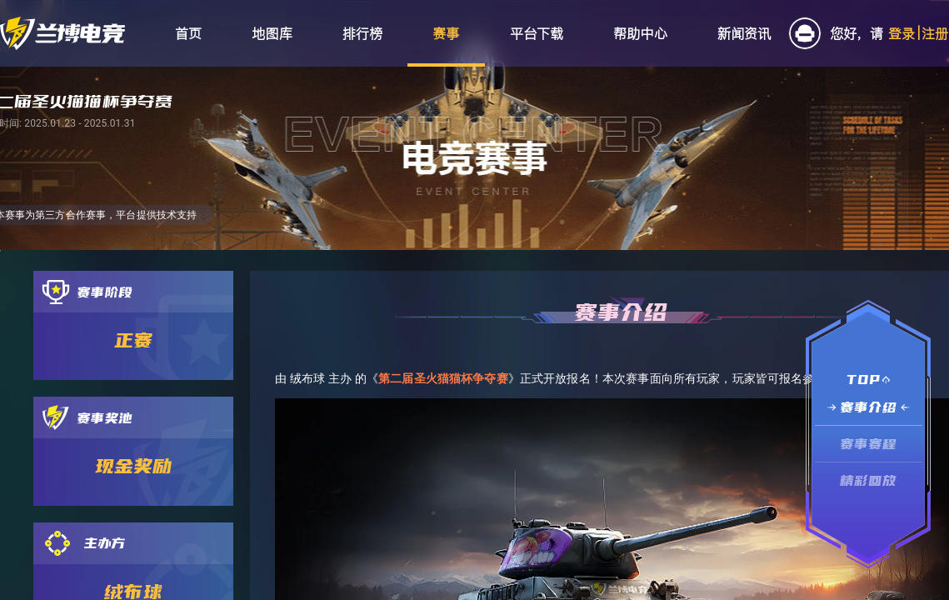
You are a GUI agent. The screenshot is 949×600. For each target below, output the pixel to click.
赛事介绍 (868, 407)
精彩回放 (868, 480)
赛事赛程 (868, 443)
